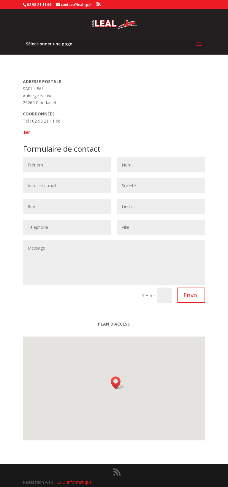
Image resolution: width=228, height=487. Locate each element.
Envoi (191, 295)
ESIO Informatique (74, 482)
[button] (117, 382)
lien (27, 132)
